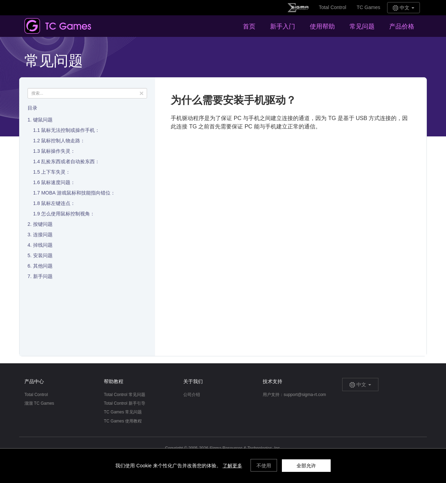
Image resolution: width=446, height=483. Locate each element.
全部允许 (306, 465)
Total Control (332, 7)
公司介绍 (191, 394)
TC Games (368, 7)
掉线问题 (43, 245)
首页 (249, 26)
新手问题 (43, 276)
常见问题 (362, 26)
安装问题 (43, 255)
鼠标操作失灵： (58, 151)
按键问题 (43, 224)
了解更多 (232, 465)
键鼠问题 (43, 119)
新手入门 (282, 26)
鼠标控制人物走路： (63, 140)
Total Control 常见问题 (124, 394)
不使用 (263, 465)
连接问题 (43, 234)
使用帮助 (322, 26)
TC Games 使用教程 (123, 421)
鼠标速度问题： (58, 182)
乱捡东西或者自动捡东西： (70, 161)
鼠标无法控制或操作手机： (70, 130)
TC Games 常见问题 (123, 412)
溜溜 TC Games (39, 403)
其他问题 (43, 266)
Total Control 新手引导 (124, 403)
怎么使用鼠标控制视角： (68, 213)
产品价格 (401, 26)
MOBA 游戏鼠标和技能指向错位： (78, 193)
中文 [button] (403, 8)
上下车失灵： (55, 172)
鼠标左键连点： (58, 203)
